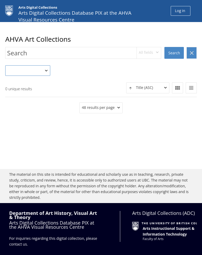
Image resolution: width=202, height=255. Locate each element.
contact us (18, 244)
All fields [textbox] (146, 52)
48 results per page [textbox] (98, 107)
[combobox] (149, 53)
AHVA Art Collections (38, 39)
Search (174, 52)
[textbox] (148, 88)
